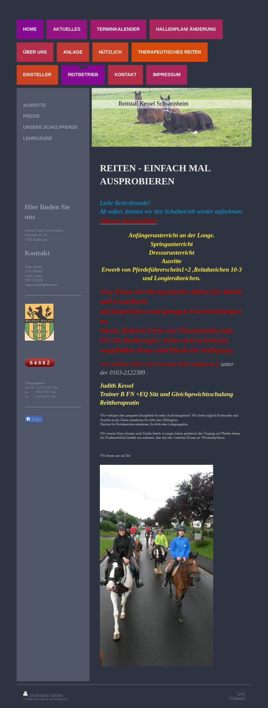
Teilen (33, 419)
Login (241, 693)
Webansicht (237, 698)
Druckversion (36, 695)
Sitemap (57, 695)
